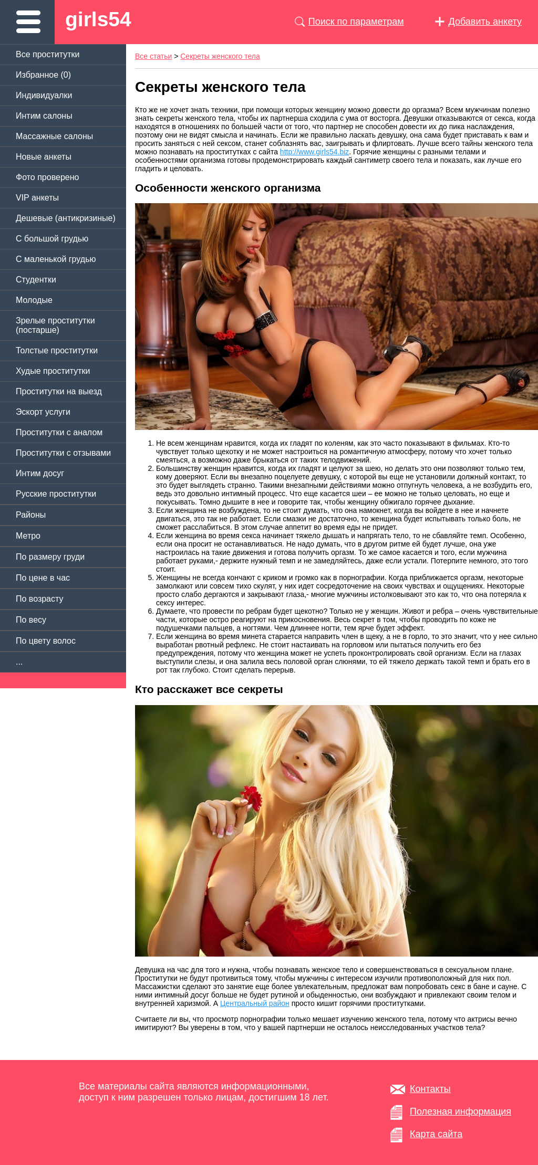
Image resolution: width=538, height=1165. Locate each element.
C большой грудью (52, 238)
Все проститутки (48, 54)
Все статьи (153, 56)
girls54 (98, 19)
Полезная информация (460, 1111)
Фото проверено (47, 177)
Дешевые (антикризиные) (66, 218)
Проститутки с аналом (59, 432)
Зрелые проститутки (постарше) (55, 325)
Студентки (36, 279)
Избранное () (43, 74)
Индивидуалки (44, 95)
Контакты (430, 1089)
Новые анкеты (43, 156)
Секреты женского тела (220, 56)
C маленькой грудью (56, 259)
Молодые (34, 300)
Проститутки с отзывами (63, 452)
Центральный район (254, 1003)
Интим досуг (40, 473)
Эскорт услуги (43, 411)
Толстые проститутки (57, 350)
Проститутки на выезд (59, 391)
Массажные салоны (54, 136)
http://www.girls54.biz (314, 152)
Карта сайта (436, 1134)
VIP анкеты (37, 197)
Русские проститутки (56, 493)
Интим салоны (44, 115)
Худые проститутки (53, 370)
